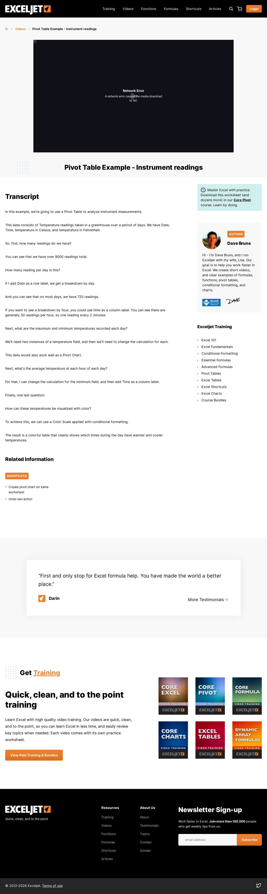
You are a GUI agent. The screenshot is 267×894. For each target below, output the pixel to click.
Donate (145, 851)
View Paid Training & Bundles (34, 755)
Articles (215, 9)
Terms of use (52, 886)
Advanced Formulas (217, 367)
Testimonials (149, 825)
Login (253, 9)
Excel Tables (211, 380)
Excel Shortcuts (214, 387)
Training (108, 9)
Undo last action (20, 499)
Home (7, 28)
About (144, 817)
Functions (148, 9)
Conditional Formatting (220, 353)
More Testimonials (206, 599)
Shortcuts (193, 9)
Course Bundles (214, 400)
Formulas (171, 9)
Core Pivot (242, 200)
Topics (145, 834)
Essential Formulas (216, 360)
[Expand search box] (231, 8)
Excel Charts (212, 393)
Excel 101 (209, 340)
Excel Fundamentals (217, 347)
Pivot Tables (211, 373)
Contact (145, 842)
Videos (128, 9)
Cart (239, 8)
